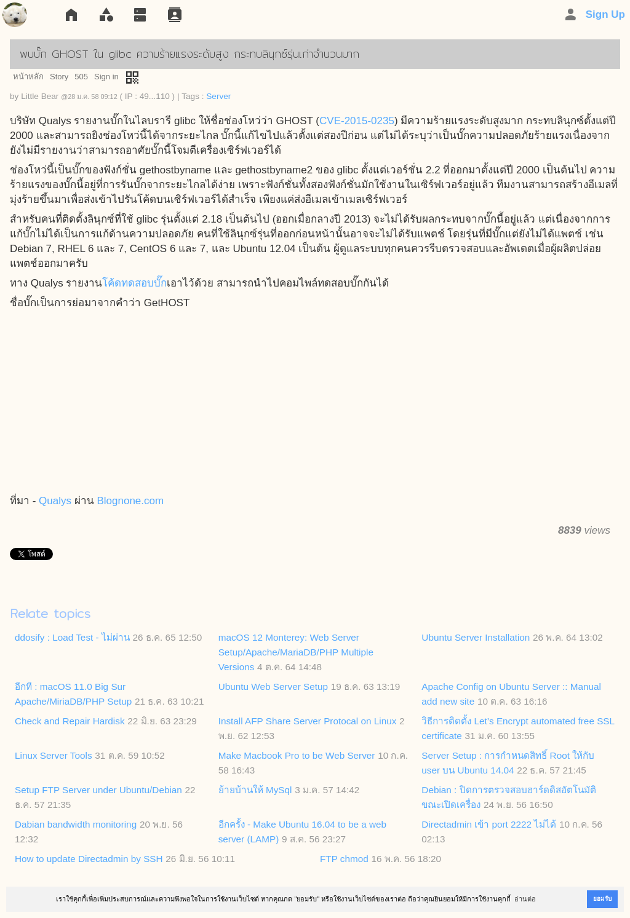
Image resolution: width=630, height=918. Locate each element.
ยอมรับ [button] (602, 898)
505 (81, 76)
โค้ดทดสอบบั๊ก (134, 283)
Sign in (106, 76)
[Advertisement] (315, 403)
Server (218, 96)
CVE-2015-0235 (356, 121)
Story (59, 76)
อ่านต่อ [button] (525, 899)
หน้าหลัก (28, 76)
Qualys (55, 501)
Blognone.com (130, 501)
